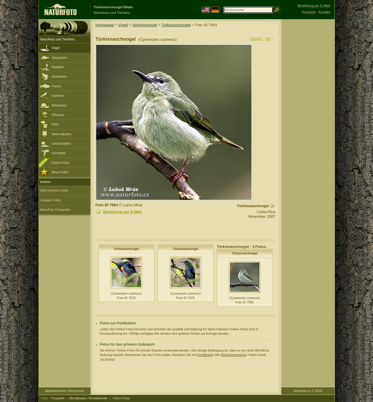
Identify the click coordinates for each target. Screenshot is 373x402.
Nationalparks (62, 134)
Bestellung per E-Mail (122, 212)
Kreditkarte (205, 355)
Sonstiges (59, 153)
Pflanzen (58, 115)
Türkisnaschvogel (176, 25)
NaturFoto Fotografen (55, 209)
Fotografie (57, 398)
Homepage (105, 25)
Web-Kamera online (54, 190)
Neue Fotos (60, 172)
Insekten (58, 95)
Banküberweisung (233, 355)
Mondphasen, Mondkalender (89, 398)
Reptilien (58, 67)
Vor (268, 38)
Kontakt (324, 12)
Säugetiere (59, 57)
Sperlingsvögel (144, 25)
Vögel (56, 48)
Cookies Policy (50, 200)
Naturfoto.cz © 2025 (307, 391)
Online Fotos (60, 162)
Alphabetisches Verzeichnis (64, 391)
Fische (56, 86)
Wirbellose (59, 105)
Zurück (256, 38)
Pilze (55, 124)
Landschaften (61, 143)
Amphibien (59, 76)
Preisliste (309, 12)
